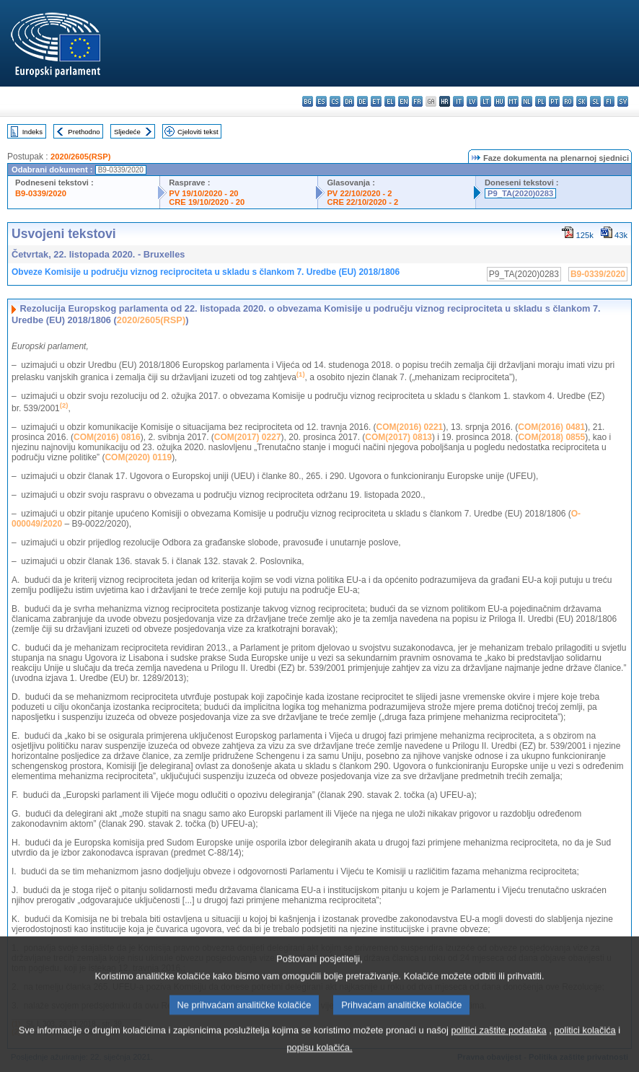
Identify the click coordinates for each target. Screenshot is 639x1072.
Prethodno (84, 132)
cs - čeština (335, 101)
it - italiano (458, 101)
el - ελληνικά (389, 101)
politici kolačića (584, 1046)
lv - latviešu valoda (472, 101)
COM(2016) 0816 (107, 437)
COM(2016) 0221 (410, 427)
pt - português (554, 101)
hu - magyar (499, 101)
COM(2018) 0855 (551, 437)
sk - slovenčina (581, 101)
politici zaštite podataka (498, 1046)
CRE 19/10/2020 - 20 (206, 202)
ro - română (568, 101)
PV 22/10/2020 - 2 (359, 193)
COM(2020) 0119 (138, 457)
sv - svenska (622, 101)
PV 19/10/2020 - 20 (203, 193)
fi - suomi (609, 101)
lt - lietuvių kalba (485, 101)
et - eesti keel (376, 101)
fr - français (417, 101)
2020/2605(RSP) (80, 156)
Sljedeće (127, 132)
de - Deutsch (362, 101)
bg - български (307, 101)
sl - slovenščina (595, 101)
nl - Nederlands (526, 101)
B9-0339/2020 (40, 193)
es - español (321, 101)
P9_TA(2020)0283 (520, 193)
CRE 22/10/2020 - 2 (362, 202)
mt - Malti (513, 101)
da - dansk (348, 101)
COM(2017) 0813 (398, 437)
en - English (403, 101)
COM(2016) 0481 (551, 427)
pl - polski (540, 101)
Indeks (32, 132)
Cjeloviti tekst (198, 132)
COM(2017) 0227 (247, 437)
